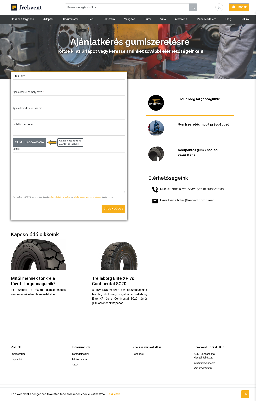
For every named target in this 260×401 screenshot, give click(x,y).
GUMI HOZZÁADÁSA (29, 142)
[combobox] (131, 7)
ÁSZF (75, 364)
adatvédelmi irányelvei (60, 197)
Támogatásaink (80, 353)
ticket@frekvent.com (191, 200)
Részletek (113, 394)
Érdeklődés (113, 209)
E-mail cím (20, 75)
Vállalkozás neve (22, 124)
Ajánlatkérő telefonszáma (27, 108)
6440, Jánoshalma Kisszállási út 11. (204, 355)
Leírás (17, 148)
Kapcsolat (16, 359)
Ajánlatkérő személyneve (28, 92)
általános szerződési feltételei (87, 197)
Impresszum (18, 353)
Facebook (138, 353)
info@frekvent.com (204, 363)
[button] (219, 7)
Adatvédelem (79, 359)
